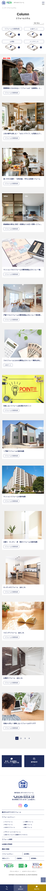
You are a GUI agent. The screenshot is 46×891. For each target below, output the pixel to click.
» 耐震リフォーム (27, 824)
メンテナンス (34, 41)
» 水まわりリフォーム (9, 827)
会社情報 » (27, 854)
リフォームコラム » (7, 854)
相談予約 (36, 888)
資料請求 (20, 888)
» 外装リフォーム (27, 827)
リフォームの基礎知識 (12, 29)
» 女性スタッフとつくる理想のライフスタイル (15, 834)
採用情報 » (34, 858)
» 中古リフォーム (8, 824)
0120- (25, 797)
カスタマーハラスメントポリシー (29, 871)
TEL (7, 888)
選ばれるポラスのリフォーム (11, 812)
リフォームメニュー (8, 817)
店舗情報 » (20, 858)
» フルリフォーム (8, 821)
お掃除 (12, 41)
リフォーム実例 (7, 839)
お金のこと (34, 29)
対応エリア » (5, 858)
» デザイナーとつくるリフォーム (12, 832)
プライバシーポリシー (14, 871)
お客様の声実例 (7, 844)
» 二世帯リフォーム (28, 821)
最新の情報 (5, 849)
